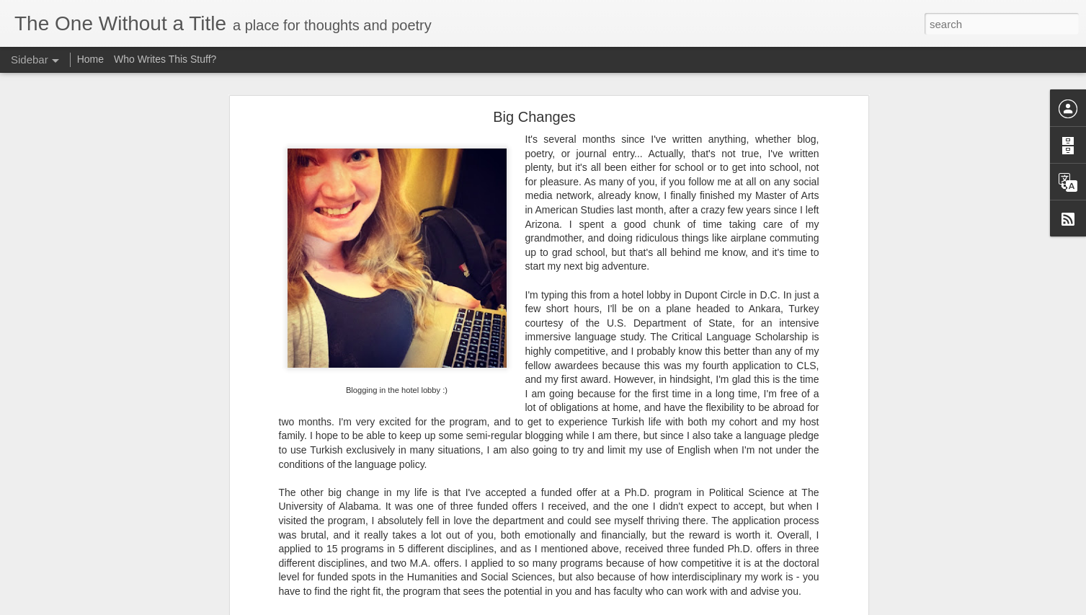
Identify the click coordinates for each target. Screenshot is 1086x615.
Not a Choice (60, 575)
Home (90, 59)
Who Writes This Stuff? (165, 59)
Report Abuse (722, 607)
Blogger (680, 607)
